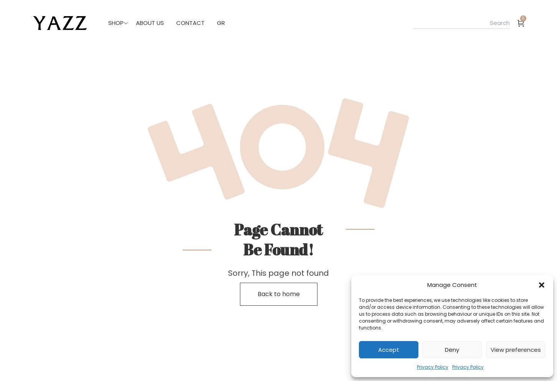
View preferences (516, 350)
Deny (452, 350)
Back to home (279, 294)
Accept (388, 350)
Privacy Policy (432, 367)
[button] (541, 285)
